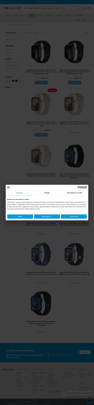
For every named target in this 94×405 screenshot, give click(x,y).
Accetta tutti (74, 216)
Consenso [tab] (19, 193)
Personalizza (47, 216)
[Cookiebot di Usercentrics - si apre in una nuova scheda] (79, 187)
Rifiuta (20, 216)
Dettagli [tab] (47, 193)
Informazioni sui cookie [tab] (74, 193)
